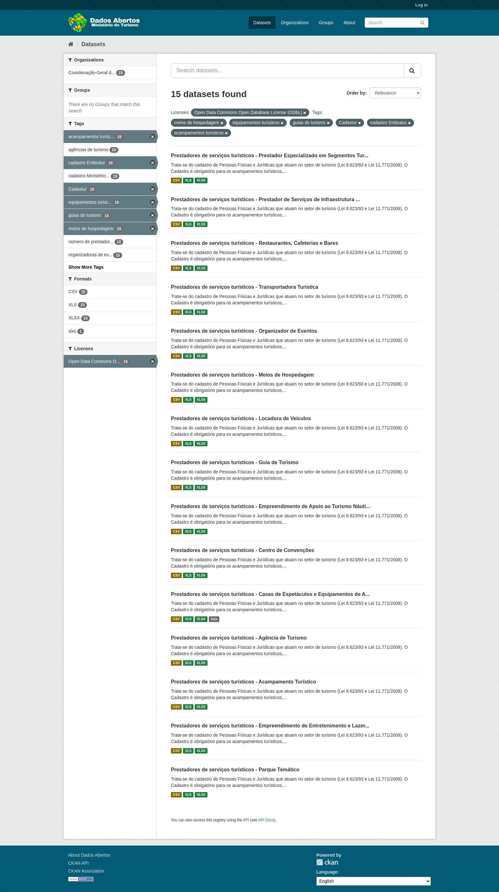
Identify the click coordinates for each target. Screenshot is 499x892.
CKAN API (78, 863)
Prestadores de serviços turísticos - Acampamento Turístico (243, 681)
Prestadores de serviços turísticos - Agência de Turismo (239, 638)
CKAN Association (86, 871)
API (246, 820)
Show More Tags (85, 267)
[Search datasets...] (287, 70)
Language (326, 871)
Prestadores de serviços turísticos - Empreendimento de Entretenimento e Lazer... (270, 725)
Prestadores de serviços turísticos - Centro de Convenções (242, 550)
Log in (421, 5)
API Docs (266, 820)
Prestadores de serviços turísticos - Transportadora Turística (244, 287)
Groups (326, 22)
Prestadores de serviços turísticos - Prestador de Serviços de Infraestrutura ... (265, 199)
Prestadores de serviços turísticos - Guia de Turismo (235, 462)
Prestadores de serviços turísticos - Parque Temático (235, 769)
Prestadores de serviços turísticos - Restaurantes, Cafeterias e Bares (254, 243)
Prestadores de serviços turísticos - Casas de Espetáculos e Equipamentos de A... (270, 594)
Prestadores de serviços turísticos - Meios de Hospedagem (242, 375)
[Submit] (422, 22)
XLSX (201, 180)
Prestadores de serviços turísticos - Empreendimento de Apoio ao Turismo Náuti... (270, 506)
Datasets (262, 22)
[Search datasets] (396, 23)
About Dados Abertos (89, 855)
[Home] (71, 44)
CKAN (327, 862)
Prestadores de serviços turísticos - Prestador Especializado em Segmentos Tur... (269, 155)
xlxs (214, 619)
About (349, 22)
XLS (188, 180)
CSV (176, 180)
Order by (356, 93)
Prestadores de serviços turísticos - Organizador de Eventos (244, 331)
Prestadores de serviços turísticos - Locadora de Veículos (241, 418)
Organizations (294, 22)
